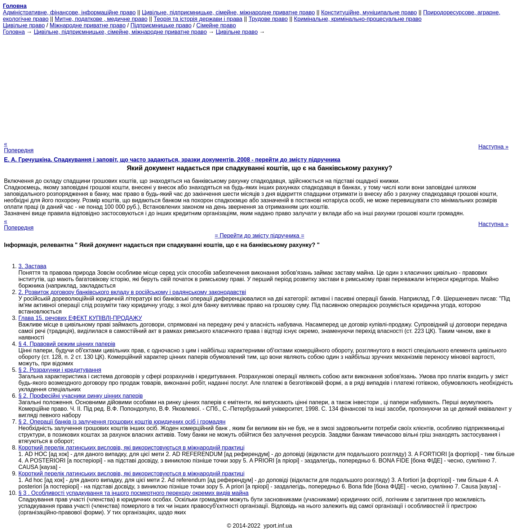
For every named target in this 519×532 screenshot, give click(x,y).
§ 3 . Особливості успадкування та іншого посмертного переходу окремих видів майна (133, 493)
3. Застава (32, 266)
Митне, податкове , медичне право (101, 19)
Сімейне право (216, 25)
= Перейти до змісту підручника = (260, 236)
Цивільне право (24, 25)
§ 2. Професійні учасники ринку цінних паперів (80, 396)
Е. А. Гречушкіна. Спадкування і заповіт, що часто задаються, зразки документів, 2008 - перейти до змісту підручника (172, 160)
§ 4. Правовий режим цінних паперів (66, 344)
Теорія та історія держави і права (198, 19)
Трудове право (268, 19)
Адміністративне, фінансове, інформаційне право (69, 12)
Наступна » (493, 147)
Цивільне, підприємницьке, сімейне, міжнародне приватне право (228, 12)
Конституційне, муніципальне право (369, 12)
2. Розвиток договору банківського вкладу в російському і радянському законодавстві (132, 292)
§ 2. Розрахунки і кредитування (59, 370)
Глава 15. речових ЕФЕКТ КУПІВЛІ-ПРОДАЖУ (80, 318)
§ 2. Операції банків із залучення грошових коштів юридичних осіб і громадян (122, 422)
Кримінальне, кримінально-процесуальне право (358, 19)
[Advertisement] (259, 85)
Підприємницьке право (161, 25)
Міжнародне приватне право (88, 25)
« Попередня (19, 147)
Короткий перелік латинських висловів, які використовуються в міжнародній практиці (131, 448)
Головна (14, 32)
